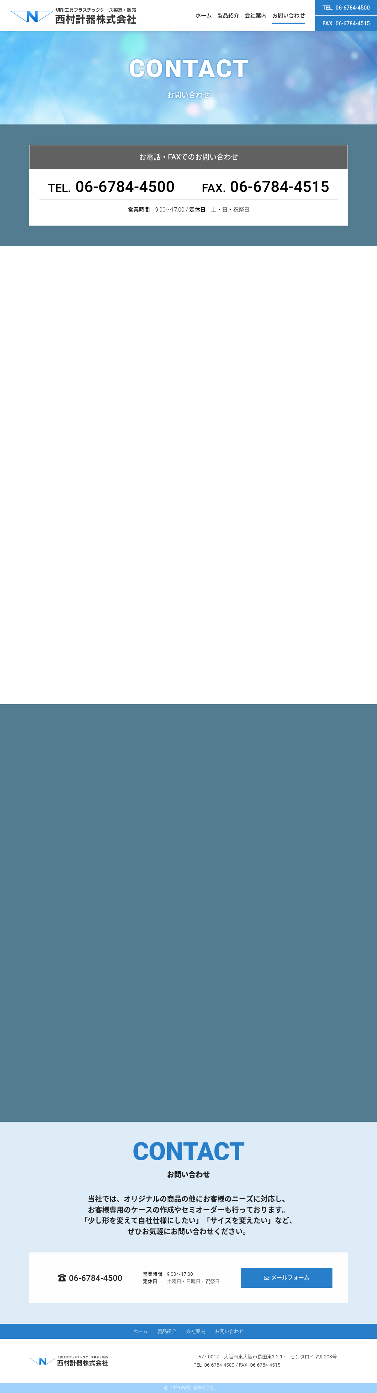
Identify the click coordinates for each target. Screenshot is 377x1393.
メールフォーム (290, 1277)
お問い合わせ (288, 15)
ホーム (203, 15)
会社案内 (256, 15)
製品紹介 (228, 15)
